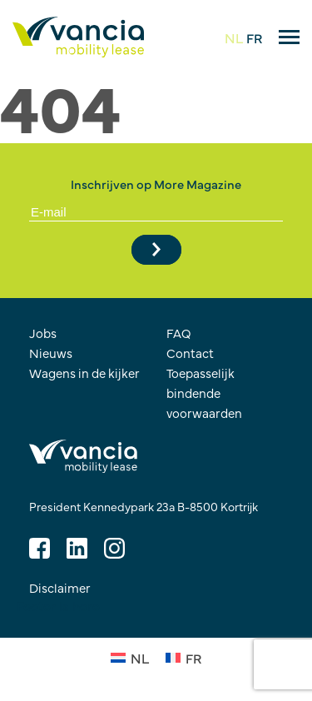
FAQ (178, 332)
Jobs (43, 332)
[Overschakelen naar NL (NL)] (129, 656)
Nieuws (50, 352)
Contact (190, 352)
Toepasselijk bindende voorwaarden (204, 392)
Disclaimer (60, 587)
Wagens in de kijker (84, 372)
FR (254, 37)
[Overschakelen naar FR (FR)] (183, 656)
